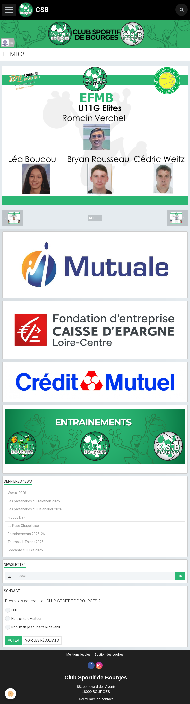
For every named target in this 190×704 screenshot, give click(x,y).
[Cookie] (10, 693)
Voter (13, 640)
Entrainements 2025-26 (26, 534)
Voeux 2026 (17, 493)
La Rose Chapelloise (23, 526)
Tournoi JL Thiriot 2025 (26, 542)
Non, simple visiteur (23, 618)
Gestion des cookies (109, 654)
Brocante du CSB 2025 (25, 550)
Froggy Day (16, 517)
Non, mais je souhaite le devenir (32, 627)
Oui (11, 610)
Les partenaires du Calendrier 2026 (35, 509)
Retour (95, 218)
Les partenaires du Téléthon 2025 (34, 501)
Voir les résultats (42, 640)
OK (180, 576)
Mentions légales (78, 654)
